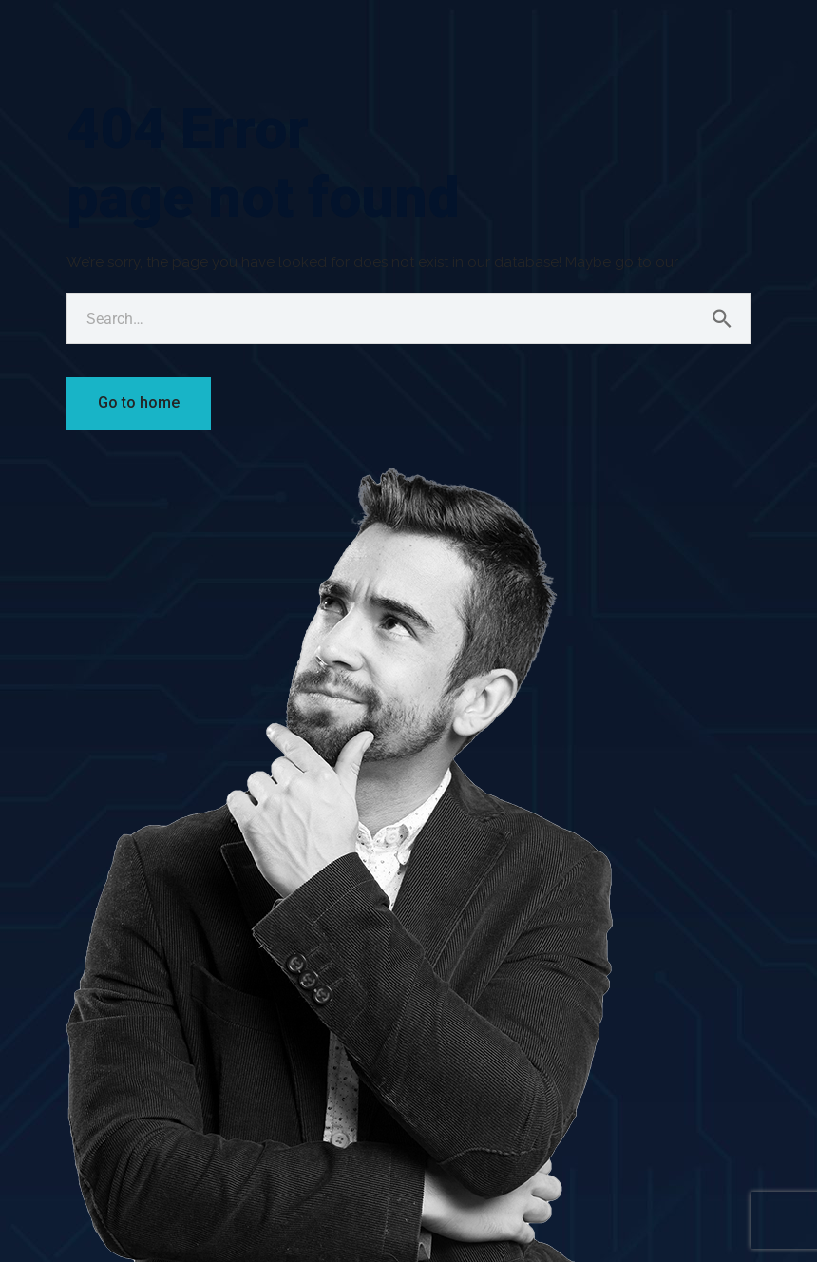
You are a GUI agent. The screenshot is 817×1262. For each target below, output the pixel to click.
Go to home (139, 402)
